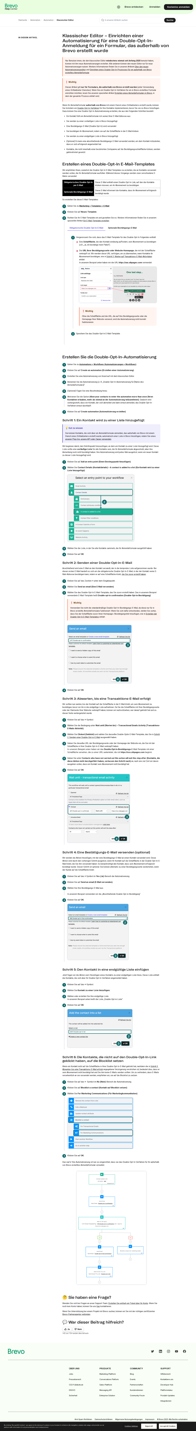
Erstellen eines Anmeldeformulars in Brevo (133, 93)
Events (133, 1379)
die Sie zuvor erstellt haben (134, 574)
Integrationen (165, 1401)
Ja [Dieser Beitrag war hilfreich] (69, 1329)
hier (98, 1306)
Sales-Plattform (106, 1385)
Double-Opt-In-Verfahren (88, 108)
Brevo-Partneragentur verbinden (76, 1314)
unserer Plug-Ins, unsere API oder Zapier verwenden (88, 439)
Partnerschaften (136, 1385)
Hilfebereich (165, 1374)
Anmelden (154, 7)
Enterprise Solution (107, 1395)
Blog (132, 1374)
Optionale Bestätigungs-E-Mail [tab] (122, 228)
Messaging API (106, 1390)
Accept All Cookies (167, 1426)
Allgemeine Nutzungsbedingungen (129, 1419)
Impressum (149, 1419)
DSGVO (72, 1390)
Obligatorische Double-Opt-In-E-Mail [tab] (86, 228)
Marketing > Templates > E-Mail (94, 206)
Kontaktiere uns (166, 1379)
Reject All (149, 1426)
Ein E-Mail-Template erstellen (96, 221)
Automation (35, 20)
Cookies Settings (131, 1426)
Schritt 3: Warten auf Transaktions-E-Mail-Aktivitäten (129, 256)
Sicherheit (73, 1395)
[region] (98, 1426)
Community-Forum (137, 1395)
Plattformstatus (166, 1390)
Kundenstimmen (136, 1390)
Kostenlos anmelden (178, 7)
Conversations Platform (109, 1379)
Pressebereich (75, 1379)
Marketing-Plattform (108, 1374)
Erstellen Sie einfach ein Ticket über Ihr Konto (128, 1303)
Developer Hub (166, 1385)
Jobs (71, 1374)
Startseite (22, 20)
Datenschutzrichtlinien (103, 1419)
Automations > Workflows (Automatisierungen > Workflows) (107, 364)
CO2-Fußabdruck (76, 1385)
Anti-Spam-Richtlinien (83, 1419)
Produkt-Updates (167, 1395)
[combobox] (139, 20)
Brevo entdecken (134, 7)
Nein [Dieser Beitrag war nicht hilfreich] (80, 1329)
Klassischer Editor (65, 20)
